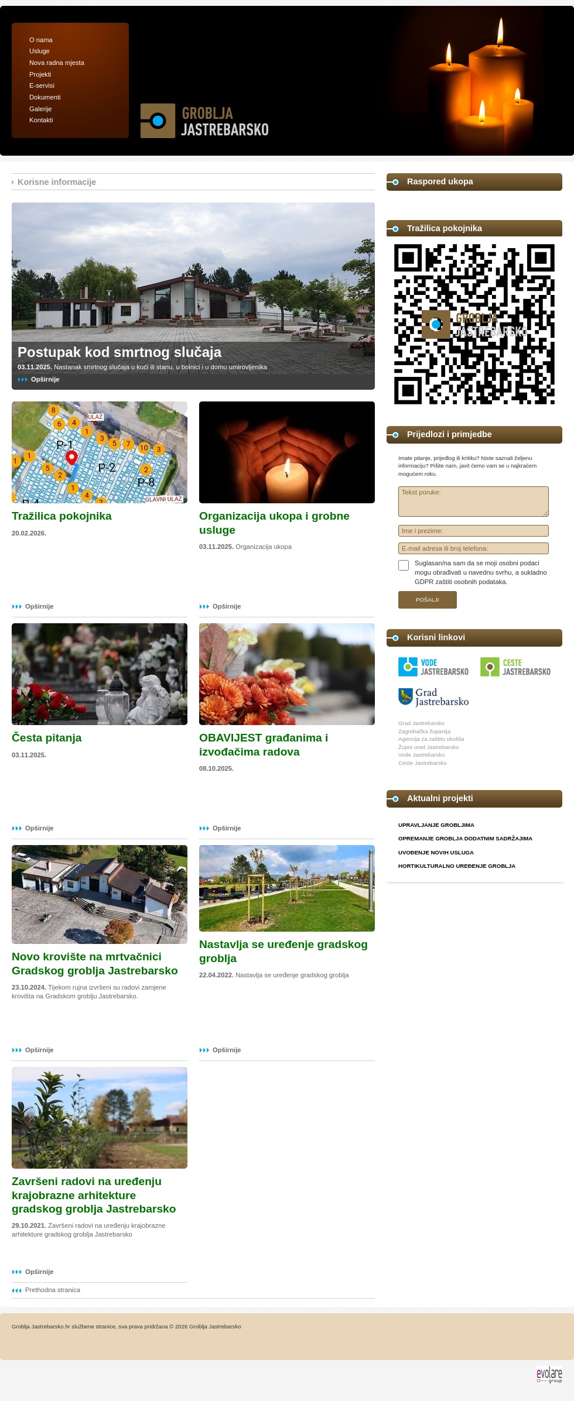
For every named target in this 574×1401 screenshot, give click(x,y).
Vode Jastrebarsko (421, 754)
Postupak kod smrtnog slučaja (119, 352)
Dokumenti (44, 97)
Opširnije (45, 379)
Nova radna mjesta (56, 62)
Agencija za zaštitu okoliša (431, 739)
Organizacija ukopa (245, 546)
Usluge (39, 50)
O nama (41, 39)
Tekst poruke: (473, 501)
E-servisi (41, 85)
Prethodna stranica (52, 1289)
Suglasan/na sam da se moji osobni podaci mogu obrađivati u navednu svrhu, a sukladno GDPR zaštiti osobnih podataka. (481, 572)
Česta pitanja (46, 738)
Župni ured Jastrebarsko (428, 747)
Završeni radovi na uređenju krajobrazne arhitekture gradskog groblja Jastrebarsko (94, 1194)
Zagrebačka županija (424, 731)
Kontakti (41, 119)
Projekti (40, 74)
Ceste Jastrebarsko (422, 763)
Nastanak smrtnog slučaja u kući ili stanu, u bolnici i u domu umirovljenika (142, 366)
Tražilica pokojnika (62, 516)
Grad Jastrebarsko (421, 723)
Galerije (40, 108)
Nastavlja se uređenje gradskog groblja (274, 974)
